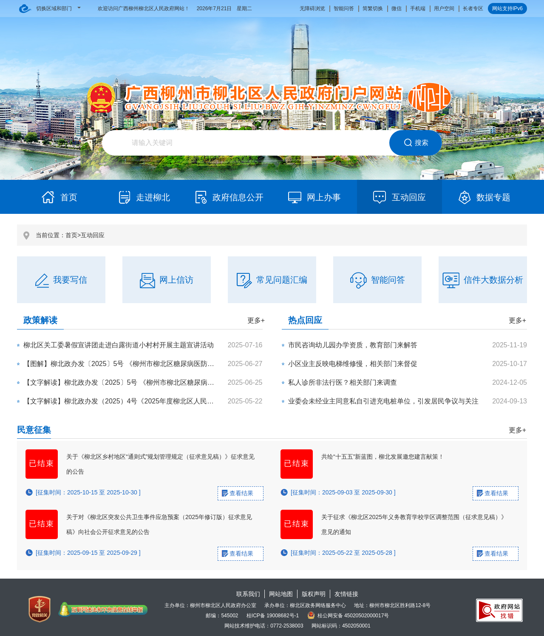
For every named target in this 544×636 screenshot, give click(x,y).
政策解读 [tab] (40, 320)
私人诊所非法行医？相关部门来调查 (342, 382)
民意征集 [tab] (34, 429)
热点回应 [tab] (305, 320)
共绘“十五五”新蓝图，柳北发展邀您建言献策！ (382, 456)
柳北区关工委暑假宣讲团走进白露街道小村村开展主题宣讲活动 (118, 345)
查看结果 (241, 493)
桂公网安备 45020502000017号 (348, 616)
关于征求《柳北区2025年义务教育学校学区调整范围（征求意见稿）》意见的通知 (414, 524)
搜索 (415, 143)
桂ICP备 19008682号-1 (272, 616)
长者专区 (473, 8)
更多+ (256, 320)
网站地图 (281, 594)
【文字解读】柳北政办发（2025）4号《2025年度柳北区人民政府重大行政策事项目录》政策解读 (169, 401)
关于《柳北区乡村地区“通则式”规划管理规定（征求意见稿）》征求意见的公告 (160, 464)
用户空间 (444, 8)
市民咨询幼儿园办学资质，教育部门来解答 (352, 345)
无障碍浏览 (312, 8)
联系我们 (248, 594)
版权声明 (314, 594)
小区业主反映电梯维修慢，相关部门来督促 (352, 363)
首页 (71, 235)
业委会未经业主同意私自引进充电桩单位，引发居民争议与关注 (383, 401)
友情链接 (346, 594)
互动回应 (93, 235)
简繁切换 (373, 8)
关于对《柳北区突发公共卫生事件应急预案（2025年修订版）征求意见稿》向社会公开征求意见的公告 (159, 524)
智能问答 (344, 8)
